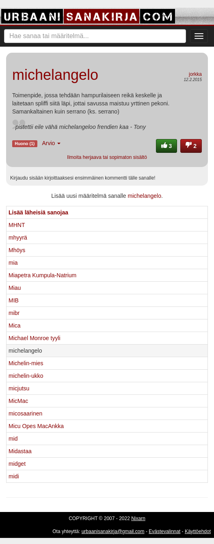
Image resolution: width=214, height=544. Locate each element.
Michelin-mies (26, 363)
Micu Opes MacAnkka (36, 426)
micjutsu (19, 388)
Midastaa (20, 451)
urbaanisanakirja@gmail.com (113, 531)
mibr (14, 313)
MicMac (18, 401)
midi (14, 476)
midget (17, 463)
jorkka (195, 74)
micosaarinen (25, 413)
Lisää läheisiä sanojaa (38, 212)
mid (13, 438)
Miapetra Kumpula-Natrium (42, 275)
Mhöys (17, 250)
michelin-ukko (26, 376)
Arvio (51, 143)
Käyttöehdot (198, 531)
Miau (15, 288)
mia (13, 262)
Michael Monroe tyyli (35, 338)
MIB (14, 300)
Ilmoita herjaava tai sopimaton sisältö (107, 157)
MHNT (17, 225)
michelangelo (144, 196)
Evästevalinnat (164, 531)
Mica (15, 325)
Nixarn (138, 518)
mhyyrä (18, 237)
